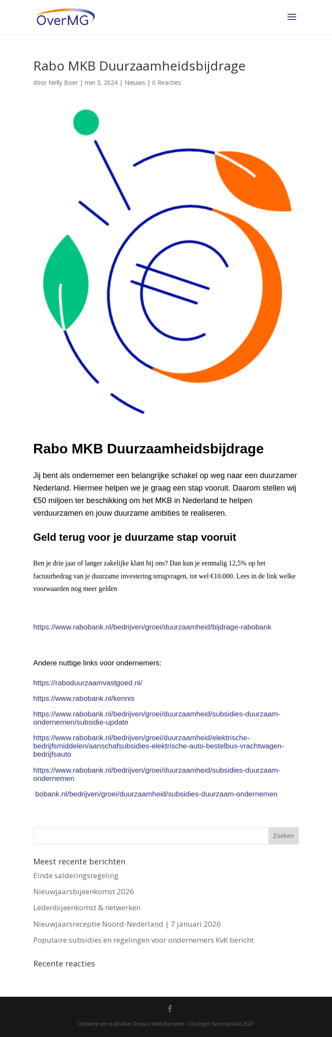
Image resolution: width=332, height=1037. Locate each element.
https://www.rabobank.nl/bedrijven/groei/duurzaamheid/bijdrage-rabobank (152, 627)
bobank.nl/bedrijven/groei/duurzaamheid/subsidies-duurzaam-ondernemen (156, 794)
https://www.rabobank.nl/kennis (83, 698)
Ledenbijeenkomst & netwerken (86, 907)
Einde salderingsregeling (75, 875)
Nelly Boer (63, 82)
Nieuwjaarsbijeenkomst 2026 (83, 891)
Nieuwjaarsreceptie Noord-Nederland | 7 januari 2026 (127, 924)
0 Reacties (166, 82)
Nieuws (134, 82)
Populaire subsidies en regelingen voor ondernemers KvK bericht (143, 940)
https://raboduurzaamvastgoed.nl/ (87, 683)
